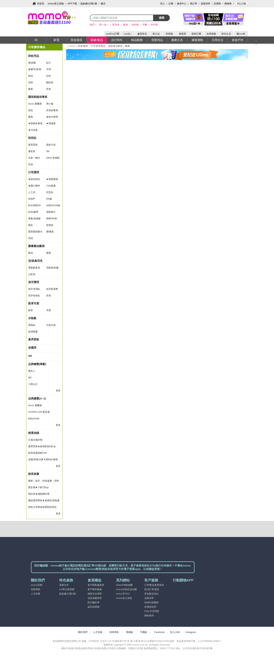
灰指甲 (31, 198)
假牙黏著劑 (52, 289)
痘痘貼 (32, 137)
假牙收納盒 (34, 295)
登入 (162, 3)
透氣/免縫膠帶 (34, 219)
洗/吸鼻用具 (35, 260)
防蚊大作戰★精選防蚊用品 (42, 507)
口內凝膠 (51, 185)
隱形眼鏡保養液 (37, 96)
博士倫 (49, 103)
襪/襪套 (50, 231)
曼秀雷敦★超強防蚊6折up (42, 446)
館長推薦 (33, 473)
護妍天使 (51, 144)
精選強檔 (33, 432)
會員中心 (181, 3)
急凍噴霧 (33, 331)
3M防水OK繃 (53, 205)
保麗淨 (32, 347)
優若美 (31, 151)
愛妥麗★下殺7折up (38, 487)
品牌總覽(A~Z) (37, 398)
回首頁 (40, 3)
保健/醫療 (83, 46)
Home (72, 46)
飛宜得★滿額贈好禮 (38, 494)
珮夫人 (31, 371)
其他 (48, 89)
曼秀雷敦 (33, 144)
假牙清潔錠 (34, 289)
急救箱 (49, 225)
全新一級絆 (34, 157)
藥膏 (30, 89)
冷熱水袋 (51, 325)
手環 (48, 69)
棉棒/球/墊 (51, 218)
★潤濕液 (51, 123)
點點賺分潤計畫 (89, 3)
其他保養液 (52, 110)
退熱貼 (31, 325)
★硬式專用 (52, 116)
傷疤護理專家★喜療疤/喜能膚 (44, 500)
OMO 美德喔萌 (53, 158)
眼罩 (30, 310)
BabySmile (33, 418)
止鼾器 (31, 274)
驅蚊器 (49, 82)
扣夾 (48, 75)
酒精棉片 (51, 212)
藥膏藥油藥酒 (115, 46)
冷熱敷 (32, 318)
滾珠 (30, 82)
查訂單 (193, 3)
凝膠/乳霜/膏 (34, 69)
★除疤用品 (34, 179)
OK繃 (49, 198)
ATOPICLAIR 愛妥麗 (39, 412)
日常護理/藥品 (98, 46)
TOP (256, 44)
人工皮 (31, 192)
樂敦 (30, 116)
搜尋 (161, 17)
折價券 (217, 3)
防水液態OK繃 (34, 206)
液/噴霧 (32, 62)
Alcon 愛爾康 (35, 103)
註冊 (171, 3)
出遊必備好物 (35, 439)
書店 (103, 3)
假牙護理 (33, 282)
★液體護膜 (52, 179)
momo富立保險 (56, 3)
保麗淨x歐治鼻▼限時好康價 (43, 459)
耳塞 (48, 310)
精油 (30, 75)
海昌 (30, 110)
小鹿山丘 (33, 384)
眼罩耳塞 (33, 303)
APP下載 (72, 3)
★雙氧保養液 (35, 123)
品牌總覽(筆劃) (37, 364)
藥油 (30, 253)
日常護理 (33, 172)
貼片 (48, 62)
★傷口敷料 (34, 185)
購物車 (228, 3)
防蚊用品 (33, 55)
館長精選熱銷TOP (37, 453)
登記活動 (241, 3)
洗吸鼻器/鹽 (52, 267)
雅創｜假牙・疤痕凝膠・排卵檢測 (43, 481)
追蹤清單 (205, 3)
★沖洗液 (33, 130)
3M (47, 151)
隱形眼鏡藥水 (35, 231)
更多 (58, 390)
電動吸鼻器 (34, 267)
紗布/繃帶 (33, 212)
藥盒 (30, 225)
